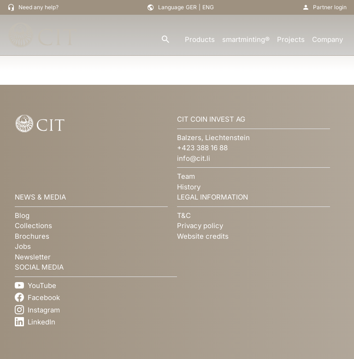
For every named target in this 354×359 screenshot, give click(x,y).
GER (191, 7)
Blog (22, 215)
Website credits (203, 236)
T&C (184, 215)
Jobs (23, 246)
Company (327, 39)
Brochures (32, 236)
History (189, 186)
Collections (33, 225)
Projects (291, 39)
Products (200, 39)
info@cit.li (193, 158)
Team (186, 176)
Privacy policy (200, 225)
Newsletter (33, 257)
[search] (165, 39)
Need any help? (38, 7)
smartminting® (246, 39)
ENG (208, 7)
